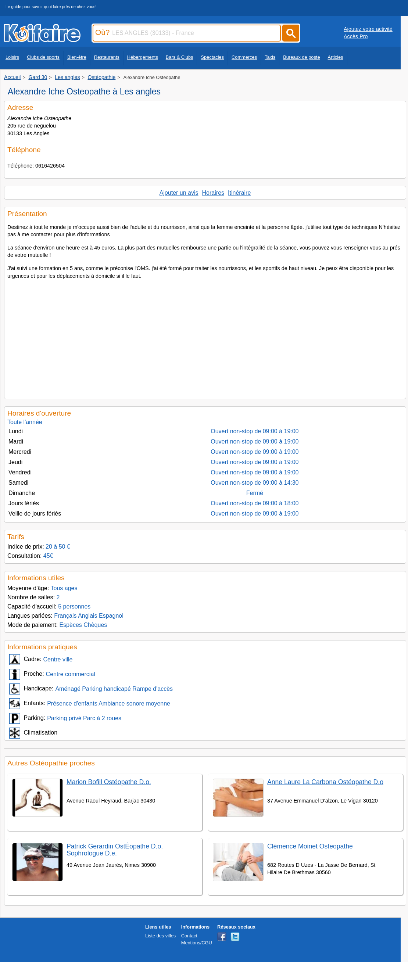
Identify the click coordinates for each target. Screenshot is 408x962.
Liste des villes (160, 935)
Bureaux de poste (301, 57)
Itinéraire (239, 193)
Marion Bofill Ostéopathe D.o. (109, 782)
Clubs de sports (43, 57)
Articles (335, 57)
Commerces (244, 57)
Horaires (213, 193)
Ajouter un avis (179, 193)
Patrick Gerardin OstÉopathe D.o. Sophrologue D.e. (115, 850)
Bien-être (76, 57)
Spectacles (212, 57)
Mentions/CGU (196, 942)
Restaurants (106, 57)
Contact (189, 935)
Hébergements (142, 57)
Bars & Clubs (179, 57)
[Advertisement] (205, 337)
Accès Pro (356, 36)
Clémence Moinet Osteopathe (310, 846)
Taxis (270, 57)
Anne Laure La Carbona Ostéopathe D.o (325, 782)
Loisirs (12, 57)
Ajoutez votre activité (368, 29)
